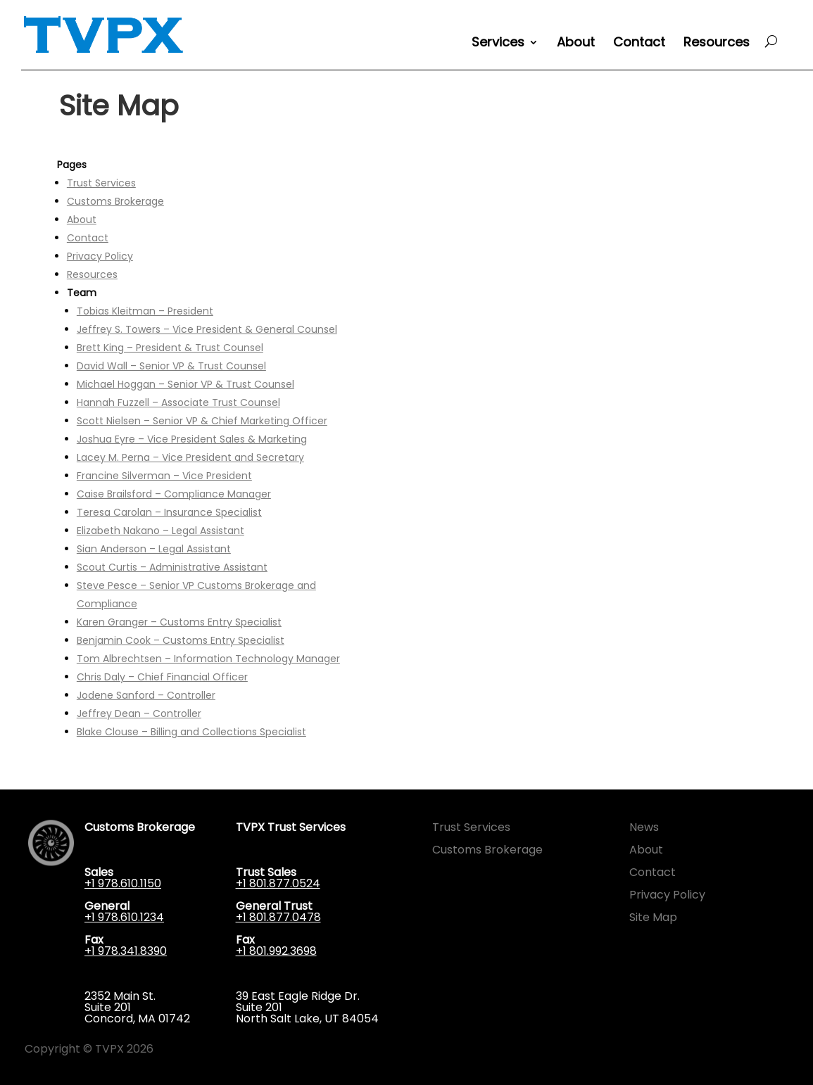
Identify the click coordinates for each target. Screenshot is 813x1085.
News (644, 827)
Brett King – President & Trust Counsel (170, 348)
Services (498, 44)
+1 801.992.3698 (276, 951)
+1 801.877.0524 (278, 883)
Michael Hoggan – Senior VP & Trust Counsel (185, 384)
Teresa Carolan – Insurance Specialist (169, 512)
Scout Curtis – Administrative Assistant (172, 567)
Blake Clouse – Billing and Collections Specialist (191, 732)
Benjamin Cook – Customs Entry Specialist (180, 640)
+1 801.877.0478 (278, 917)
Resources (716, 44)
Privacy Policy (100, 256)
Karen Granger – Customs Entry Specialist (179, 622)
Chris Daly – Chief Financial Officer (162, 677)
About (576, 44)
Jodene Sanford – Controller (146, 695)
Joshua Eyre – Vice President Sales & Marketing (192, 439)
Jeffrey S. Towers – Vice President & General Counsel (207, 329)
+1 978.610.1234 (124, 917)
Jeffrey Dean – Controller (139, 713)
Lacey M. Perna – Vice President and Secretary (190, 457)
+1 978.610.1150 (122, 883)
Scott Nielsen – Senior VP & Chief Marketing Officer (202, 421)
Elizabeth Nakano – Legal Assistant (160, 531)
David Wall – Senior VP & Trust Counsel (171, 366)
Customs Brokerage (115, 201)
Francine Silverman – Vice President (164, 476)
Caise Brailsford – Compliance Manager (174, 494)
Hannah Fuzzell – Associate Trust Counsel (178, 402)
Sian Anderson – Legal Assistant (154, 549)
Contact (639, 44)
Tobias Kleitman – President (145, 311)
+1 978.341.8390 (125, 951)
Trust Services (101, 183)
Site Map (653, 917)
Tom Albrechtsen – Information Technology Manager (208, 659)
